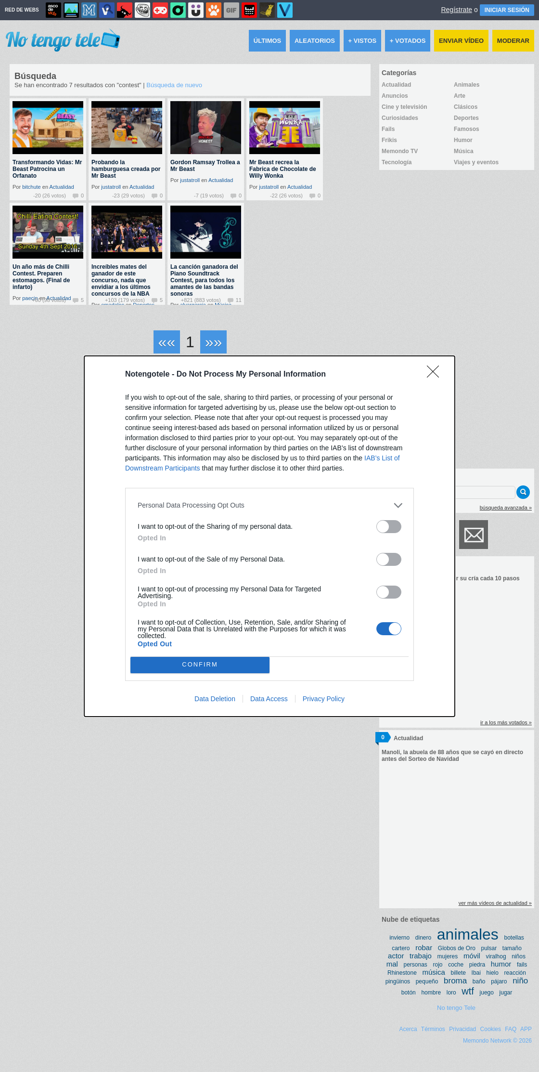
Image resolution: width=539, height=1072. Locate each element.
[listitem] (269, 505)
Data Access (269, 699)
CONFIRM (200, 664)
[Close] (436, 375)
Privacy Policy (324, 699)
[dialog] (269, 536)
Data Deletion (214, 699)
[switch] (388, 526)
